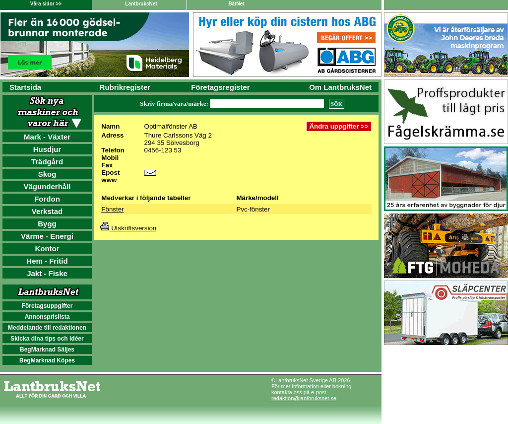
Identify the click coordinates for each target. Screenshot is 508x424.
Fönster (112, 209)
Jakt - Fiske (47, 273)
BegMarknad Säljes (47, 349)
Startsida (25, 87)
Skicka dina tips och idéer (46, 338)
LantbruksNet (141, 3)
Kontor (47, 248)
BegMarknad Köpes (47, 360)
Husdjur (47, 149)
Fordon (47, 199)
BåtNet (236, 3)
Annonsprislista (47, 316)
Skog (47, 174)
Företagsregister (220, 87)
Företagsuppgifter (47, 305)
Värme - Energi (47, 236)
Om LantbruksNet (340, 87)
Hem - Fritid (46, 261)
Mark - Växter (47, 137)
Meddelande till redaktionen (47, 327)
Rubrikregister (125, 87)
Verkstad (47, 211)
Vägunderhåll (46, 186)
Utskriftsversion (128, 228)
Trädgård (47, 161)
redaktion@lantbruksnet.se (303, 398)
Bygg (47, 223)
